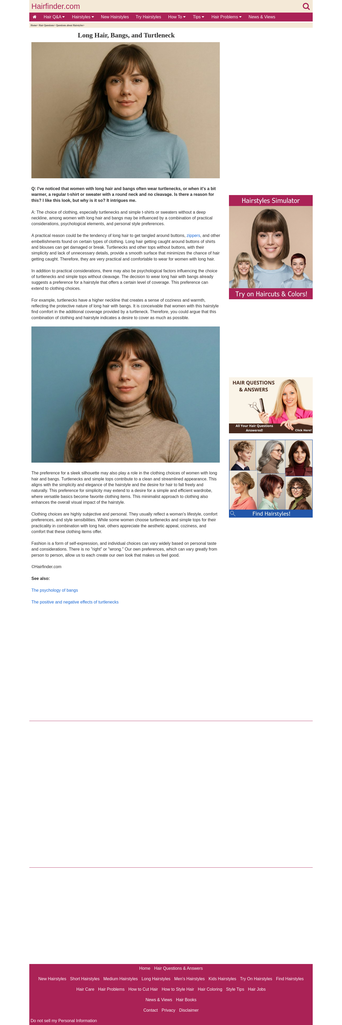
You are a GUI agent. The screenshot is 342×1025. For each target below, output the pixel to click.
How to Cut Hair (143, 989)
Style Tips (235, 989)
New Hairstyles (115, 17)
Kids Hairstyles (222, 979)
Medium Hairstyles (120, 979)
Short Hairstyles (85, 979)
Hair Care (85, 989)
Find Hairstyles (290, 979)
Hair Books (186, 1000)
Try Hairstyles (148, 17)
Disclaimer (189, 1010)
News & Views (262, 17)
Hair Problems (226, 17)
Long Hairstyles (156, 979)
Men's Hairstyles (189, 979)
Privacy (168, 1010)
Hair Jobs (257, 989)
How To (177, 17)
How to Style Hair (178, 989)
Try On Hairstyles (256, 979)
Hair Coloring (210, 989)
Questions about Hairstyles (69, 25)
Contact (150, 1010)
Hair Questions (46, 25)
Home (34, 25)
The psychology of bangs (54, 590)
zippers (193, 235)
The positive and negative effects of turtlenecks (75, 602)
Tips (198, 17)
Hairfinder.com (55, 6)
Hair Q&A (54, 17)
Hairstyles (83, 17)
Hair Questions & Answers (178, 968)
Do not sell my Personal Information (64, 1020)
